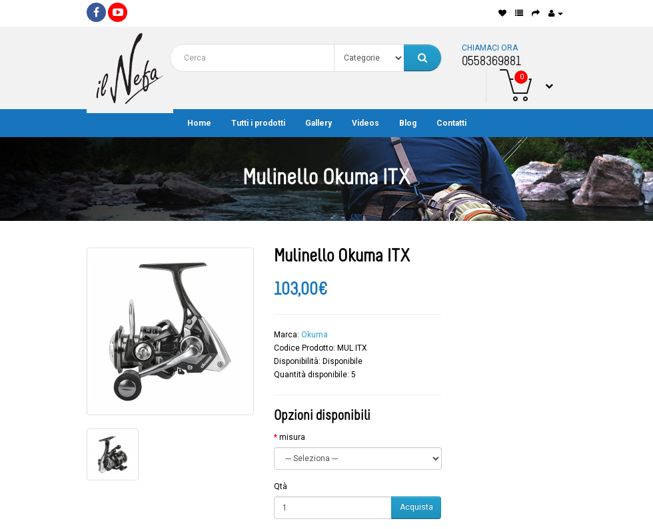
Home (199, 123)
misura (292, 437)
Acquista (416, 507)
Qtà (280, 486)
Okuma (314, 334)
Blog (407, 123)
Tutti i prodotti (258, 123)
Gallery (318, 123)
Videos (365, 123)
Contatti (451, 123)
